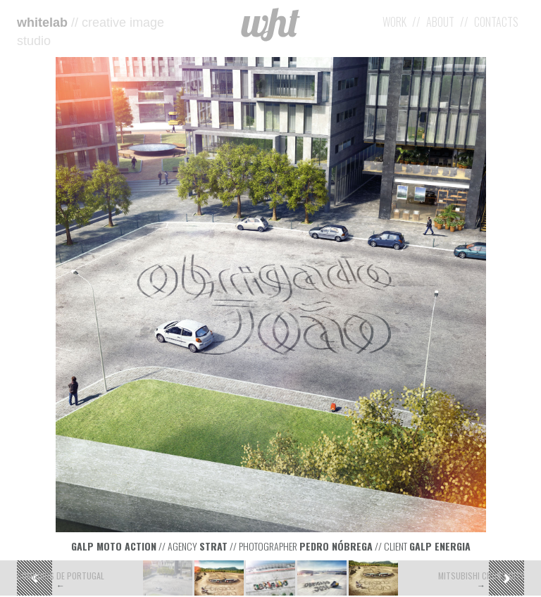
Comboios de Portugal (60, 576)
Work (394, 21)
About (440, 21)
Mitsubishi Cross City (481, 576)
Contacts (496, 21)
